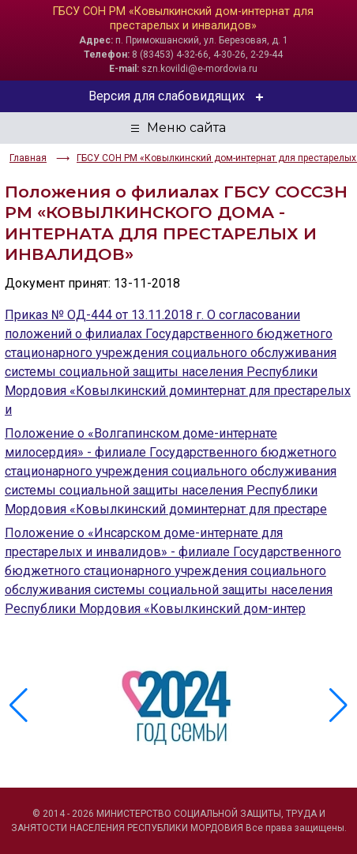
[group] (178, 705)
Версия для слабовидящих (178, 96)
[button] (338, 705)
